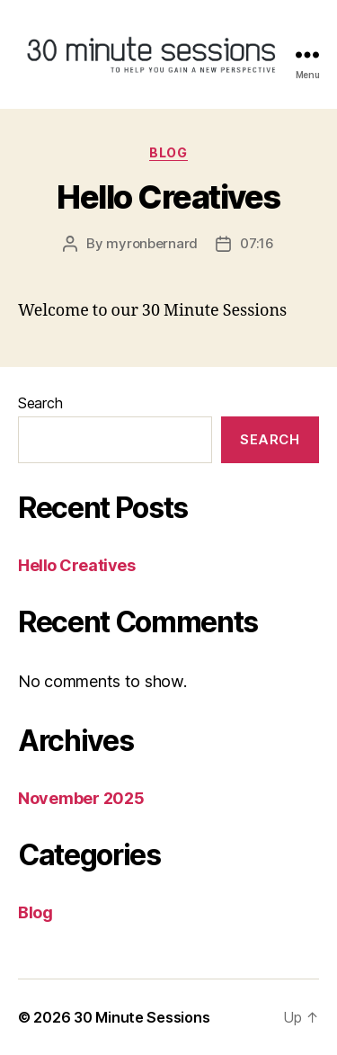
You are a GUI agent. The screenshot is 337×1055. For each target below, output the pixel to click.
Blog (168, 152)
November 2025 (81, 798)
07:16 (257, 243)
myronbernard (152, 243)
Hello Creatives (168, 197)
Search (40, 403)
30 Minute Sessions (141, 1017)
